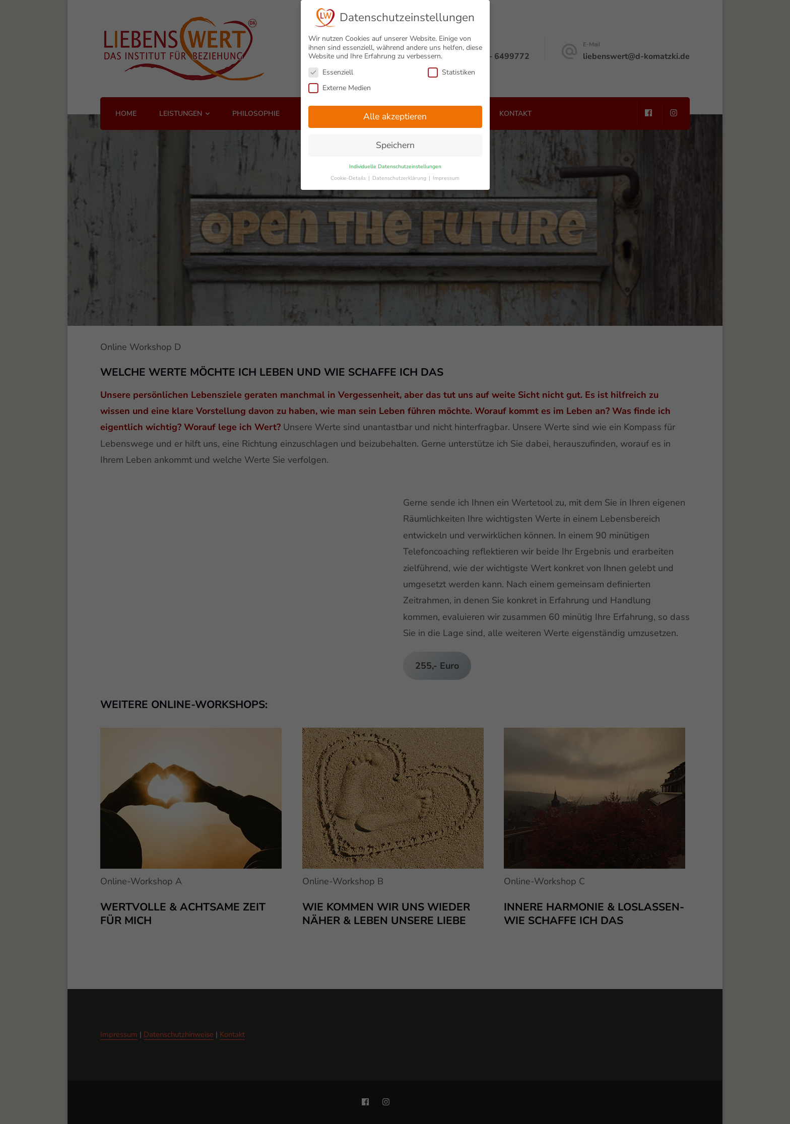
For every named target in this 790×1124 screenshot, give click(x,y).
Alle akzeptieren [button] (395, 114)
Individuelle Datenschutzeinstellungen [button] (395, 164)
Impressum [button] (446, 176)
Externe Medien (339, 86)
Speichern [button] (395, 143)
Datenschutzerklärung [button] (400, 176)
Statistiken (451, 70)
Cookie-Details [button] (349, 176)
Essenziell (330, 70)
